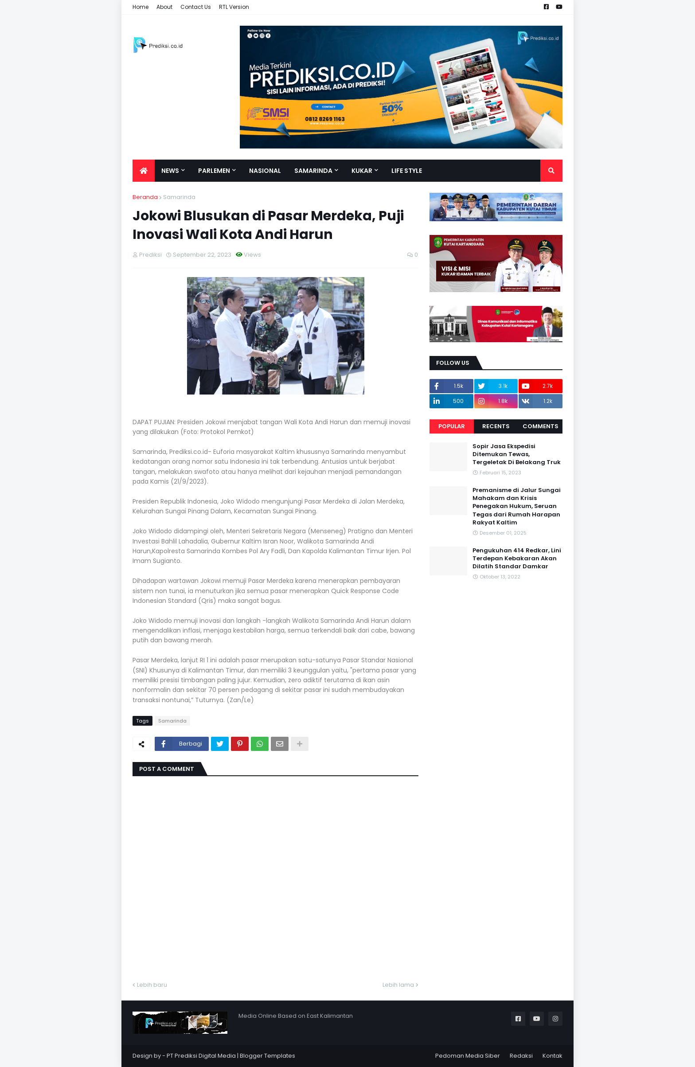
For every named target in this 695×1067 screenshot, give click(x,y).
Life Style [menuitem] (406, 170)
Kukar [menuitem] (361, 170)
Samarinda (179, 197)
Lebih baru (152, 985)
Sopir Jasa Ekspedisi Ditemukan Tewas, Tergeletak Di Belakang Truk (516, 454)
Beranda (145, 197)
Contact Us (195, 7)
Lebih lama (398, 985)
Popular (451, 426)
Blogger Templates (267, 1055)
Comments (540, 426)
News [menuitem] (170, 170)
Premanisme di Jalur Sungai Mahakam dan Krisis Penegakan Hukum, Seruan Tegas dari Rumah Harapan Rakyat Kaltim (516, 506)
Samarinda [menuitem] (313, 170)
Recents (496, 426)
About (164, 7)
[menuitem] (144, 171)
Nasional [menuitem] (265, 170)
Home (140, 7)
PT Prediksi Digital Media (201, 1055)
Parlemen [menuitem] (214, 170)
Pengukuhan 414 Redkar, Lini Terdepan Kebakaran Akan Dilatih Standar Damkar (516, 559)
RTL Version (234, 7)
